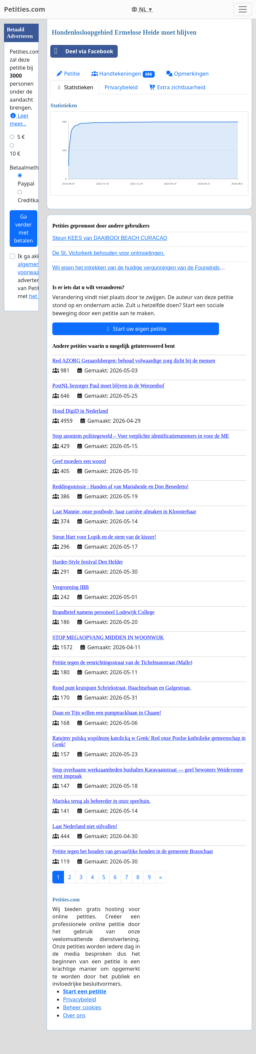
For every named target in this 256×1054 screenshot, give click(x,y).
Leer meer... (19, 119)
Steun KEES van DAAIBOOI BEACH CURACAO (109, 238)
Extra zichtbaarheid (177, 87)
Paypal (26, 183)
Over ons (74, 1015)
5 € (21, 137)
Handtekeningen (123, 74)
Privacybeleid (121, 87)
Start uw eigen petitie (136, 328)
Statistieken (74, 87)
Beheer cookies (82, 1007)
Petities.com (24, 9)
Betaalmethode (29, 167)
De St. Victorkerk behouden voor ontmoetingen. (108, 253)
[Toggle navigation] (242, 9)
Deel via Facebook (82, 51)
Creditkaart (32, 200)
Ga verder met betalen (23, 228)
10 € (15, 153)
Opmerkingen (187, 73)
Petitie (68, 73)
